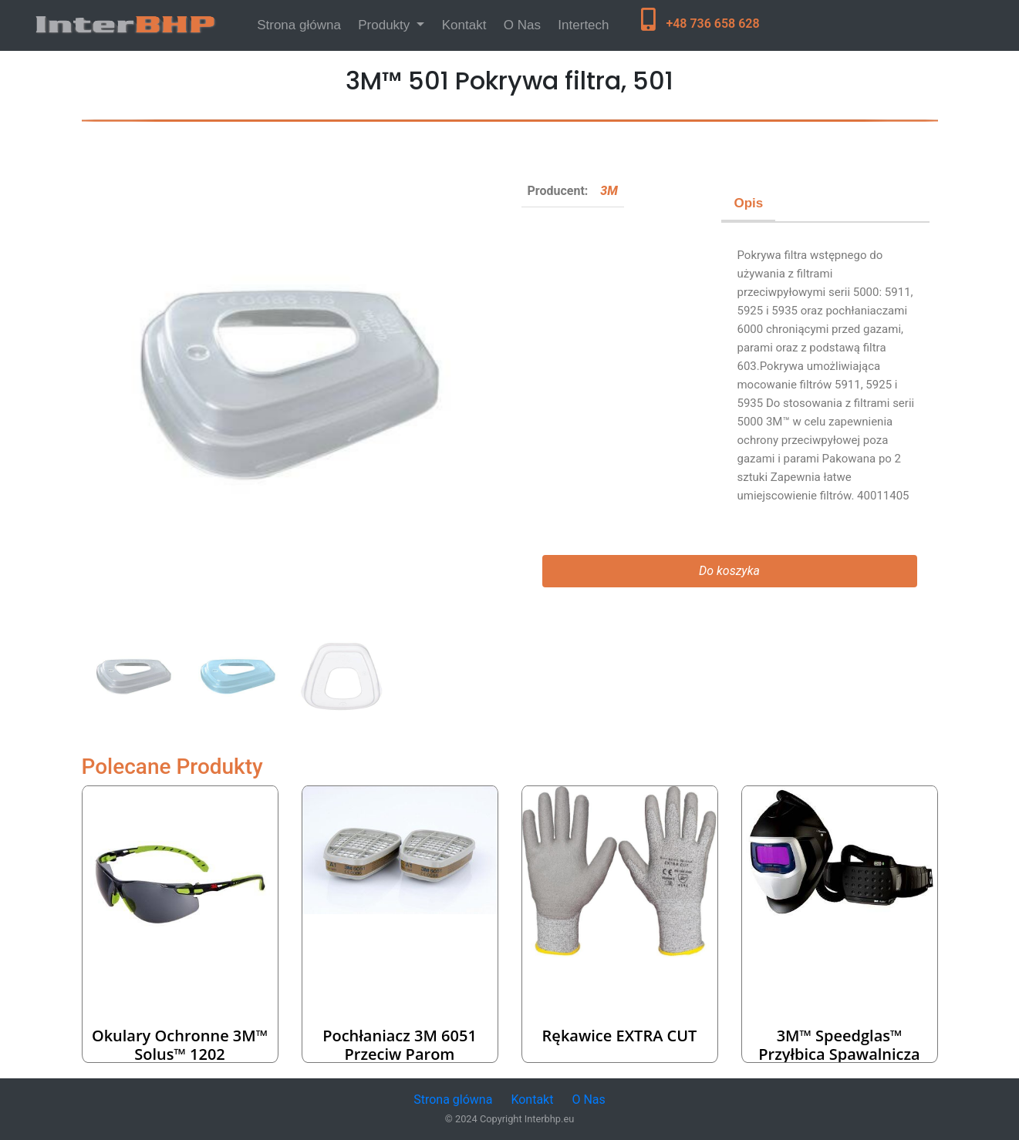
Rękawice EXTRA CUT (619, 1035)
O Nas (522, 25)
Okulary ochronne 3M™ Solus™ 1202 (180, 1044)
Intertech (583, 25)
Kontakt (464, 25)
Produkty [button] (385, 25)
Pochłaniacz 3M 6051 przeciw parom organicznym (399, 1054)
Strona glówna (452, 1099)
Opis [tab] (748, 203)
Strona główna (302, 23)
